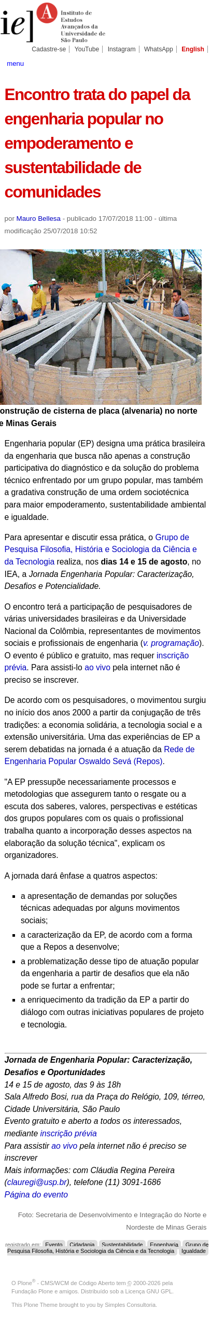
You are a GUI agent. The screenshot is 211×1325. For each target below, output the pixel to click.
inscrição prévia (68, 1133)
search (196, 63)
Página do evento (36, 1194)
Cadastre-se (49, 49)
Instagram (122, 49)
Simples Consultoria (130, 1305)
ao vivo (97, 667)
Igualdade (193, 1251)
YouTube (87, 49)
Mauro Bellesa (39, 218)
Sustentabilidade (122, 1245)
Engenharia (164, 1245)
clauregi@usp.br (37, 1182)
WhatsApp (158, 49)
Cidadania (81, 1245)
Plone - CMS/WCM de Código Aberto (66, 1283)
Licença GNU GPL (148, 1291)
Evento (53, 1245)
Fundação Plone (32, 1291)
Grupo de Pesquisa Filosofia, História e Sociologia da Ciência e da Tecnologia (101, 549)
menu (15, 63)
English (192, 49)
